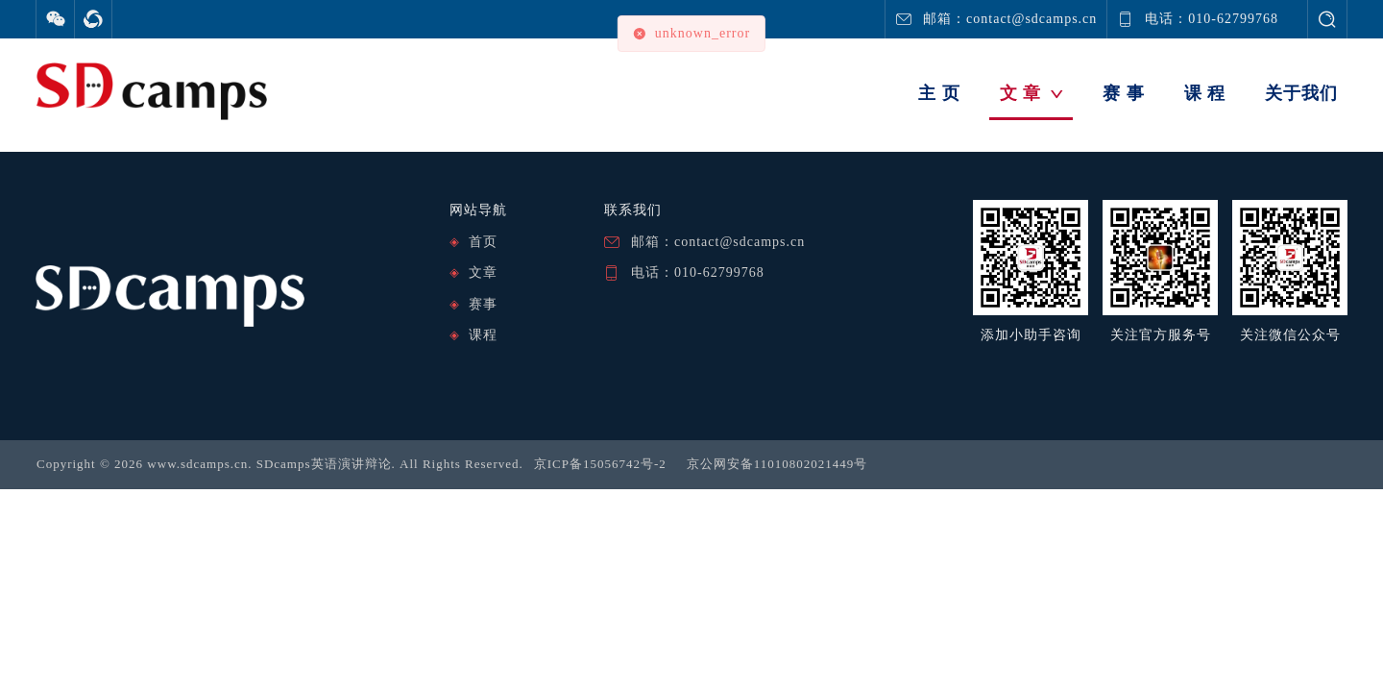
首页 (483, 242)
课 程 (1205, 93)
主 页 (939, 93)
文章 (483, 272)
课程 (483, 335)
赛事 (483, 304)
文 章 (1032, 93)
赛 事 (1124, 93)
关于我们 (1301, 93)
